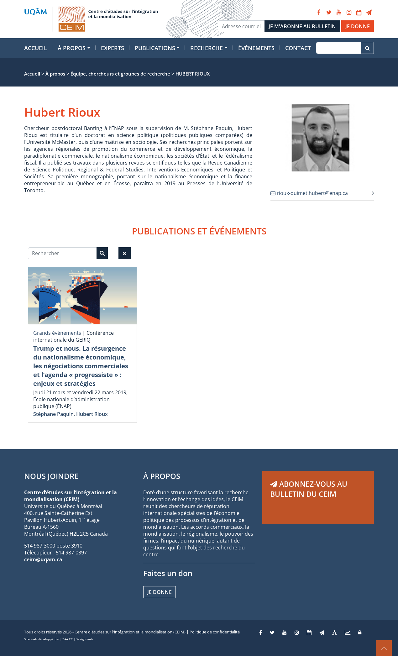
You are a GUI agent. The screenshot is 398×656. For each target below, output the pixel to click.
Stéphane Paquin (53, 414)
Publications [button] (155, 48)
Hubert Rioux (92, 414)
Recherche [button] (206, 48)
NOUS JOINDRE (51, 476)
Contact (298, 48)
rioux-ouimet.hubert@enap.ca (309, 193)
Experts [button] (112, 48)
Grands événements (57, 332)
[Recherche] (338, 48)
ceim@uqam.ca (43, 559)
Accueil (35, 48)
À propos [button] (72, 48)
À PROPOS (161, 476)
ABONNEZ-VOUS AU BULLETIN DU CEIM (308, 489)
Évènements (256, 48)
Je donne (159, 592)
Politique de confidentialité (215, 632)
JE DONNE (357, 26)
